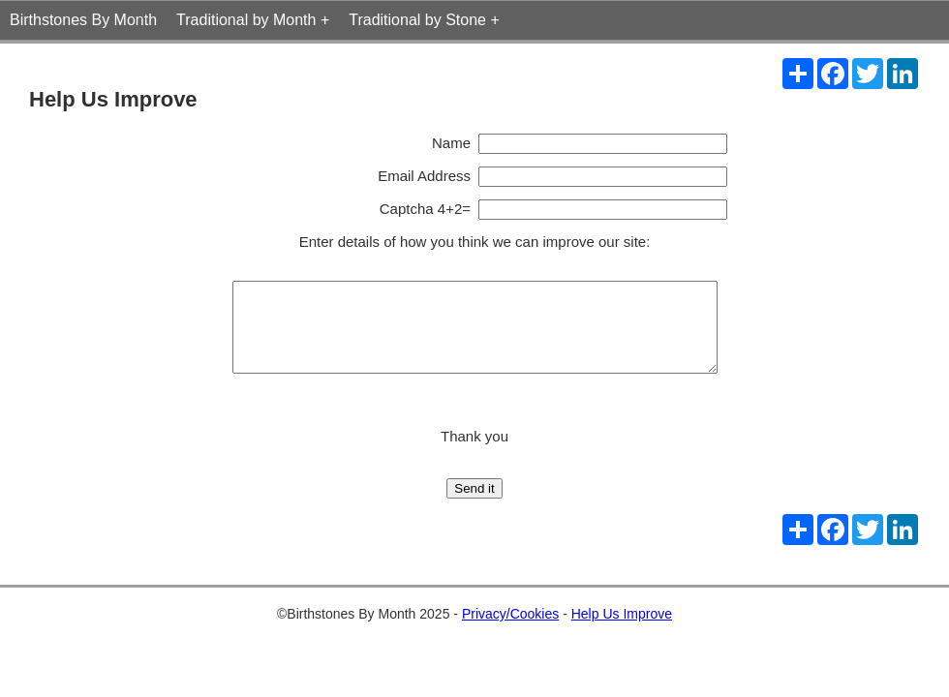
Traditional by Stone (417, 20)
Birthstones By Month (83, 20)
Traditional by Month (246, 20)
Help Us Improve (621, 631)
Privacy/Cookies (510, 631)
